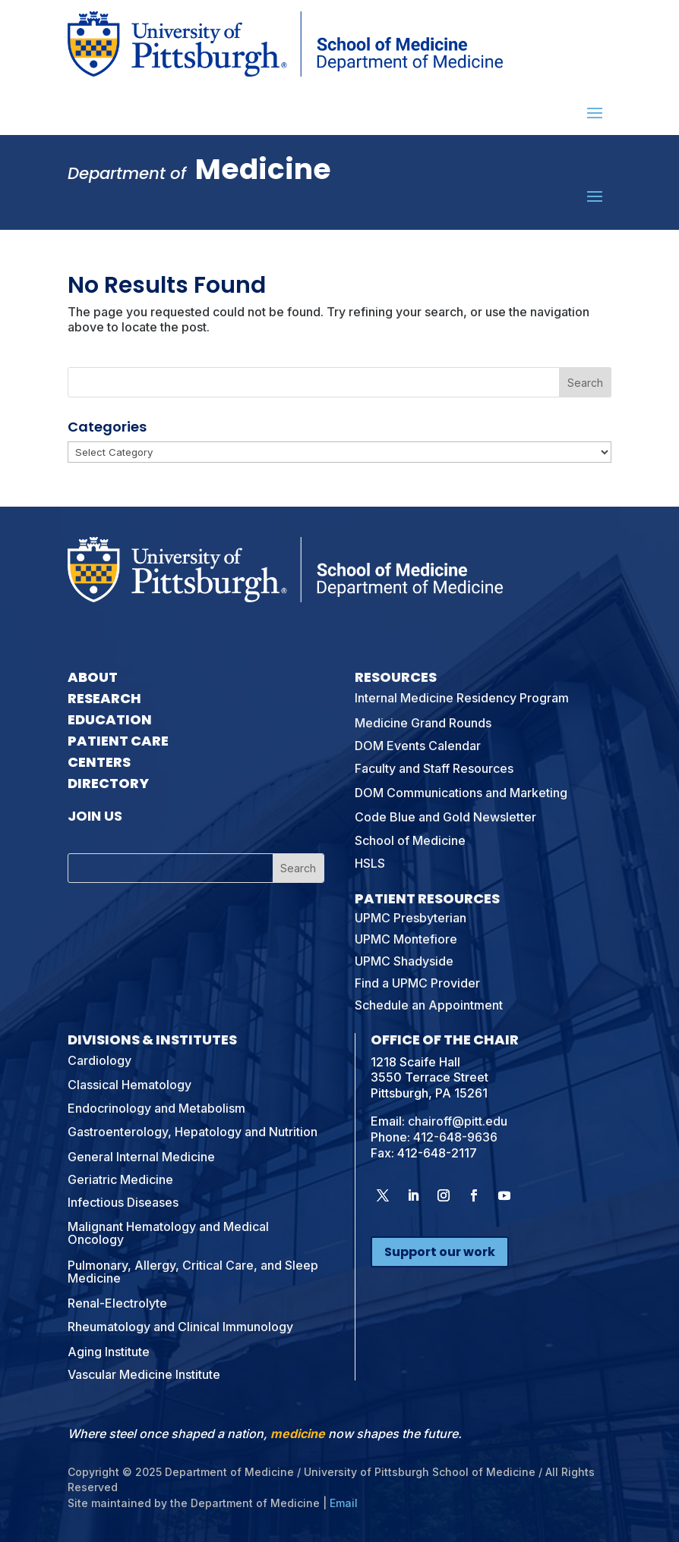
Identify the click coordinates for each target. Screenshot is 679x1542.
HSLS (370, 863)
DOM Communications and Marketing (461, 792)
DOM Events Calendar (418, 745)
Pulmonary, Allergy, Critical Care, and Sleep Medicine (193, 1272)
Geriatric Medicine (120, 1179)
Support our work (439, 1252)
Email (344, 1502)
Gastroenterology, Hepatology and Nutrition (192, 1131)
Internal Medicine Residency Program (462, 697)
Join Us (95, 815)
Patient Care (118, 740)
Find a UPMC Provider (417, 983)
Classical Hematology (129, 1084)
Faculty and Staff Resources (434, 768)
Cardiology (99, 1060)
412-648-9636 (455, 1137)
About (93, 676)
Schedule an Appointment (429, 1005)
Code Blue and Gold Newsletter (445, 816)
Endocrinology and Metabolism (156, 1108)
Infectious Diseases (123, 1202)
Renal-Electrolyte (117, 1303)
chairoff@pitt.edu (457, 1121)
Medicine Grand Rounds (423, 722)
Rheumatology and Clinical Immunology (180, 1326)
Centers (99, 761)
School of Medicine (410, 840)
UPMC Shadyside (404, 961)
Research (104, 698)
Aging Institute (109, 1351)
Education (110, 719)
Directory (108, 783)
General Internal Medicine (141, 1156)
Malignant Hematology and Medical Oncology (168, 1233)
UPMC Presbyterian (410, 917)
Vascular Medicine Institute (144, 1374)
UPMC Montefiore (406, 939)
